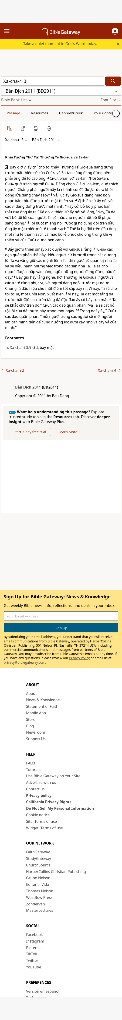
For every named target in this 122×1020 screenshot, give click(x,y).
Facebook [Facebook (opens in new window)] (34, 934)
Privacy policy (38, 795)
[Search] (113, 81)
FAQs (30, 763)
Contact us (35, 789)
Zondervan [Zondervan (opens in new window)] (35, 904)
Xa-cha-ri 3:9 (20, 347)
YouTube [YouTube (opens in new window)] (33, 967)
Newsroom (35, 732)
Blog (30, 726)
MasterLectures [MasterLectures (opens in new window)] (39, 910)
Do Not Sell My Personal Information (60, 808)
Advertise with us (41, 782)
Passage (13, 113)
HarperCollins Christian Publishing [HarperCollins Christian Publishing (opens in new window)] (56, 871)
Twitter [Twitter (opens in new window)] (32, 960)
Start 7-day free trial (30, 431)
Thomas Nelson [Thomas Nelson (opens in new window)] (39, 891)
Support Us (36, 738)
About (31, 693)
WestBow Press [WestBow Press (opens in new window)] (39, 897)
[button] (115, 31)
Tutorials (33, 769)
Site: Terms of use (41, 821)
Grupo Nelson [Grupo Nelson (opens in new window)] (38, 877)
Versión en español (42, 991)
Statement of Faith (42, 706)
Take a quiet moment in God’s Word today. (60, 43)
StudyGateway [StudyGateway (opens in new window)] (38, 858)
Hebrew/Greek (71, 113)
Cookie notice (38, 814)
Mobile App (36, 712)
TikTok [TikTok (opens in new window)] (31, 954)
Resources (39, 113)
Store (30, 719)
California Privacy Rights (48, 801)
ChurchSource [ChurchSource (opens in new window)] (38, 865)
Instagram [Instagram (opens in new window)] (35, 941)
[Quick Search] (52, 81)
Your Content (104, 113)
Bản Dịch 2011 (28, 387)
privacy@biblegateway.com (24, 662)
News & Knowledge (43, 699)
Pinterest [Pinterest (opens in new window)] (34, 947)
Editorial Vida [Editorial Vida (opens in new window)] (37, 884)
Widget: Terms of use (44, 828)
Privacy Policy (79, 658)
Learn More (67, 431)
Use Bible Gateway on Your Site (53, 775)
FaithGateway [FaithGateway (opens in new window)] (38, 852)
